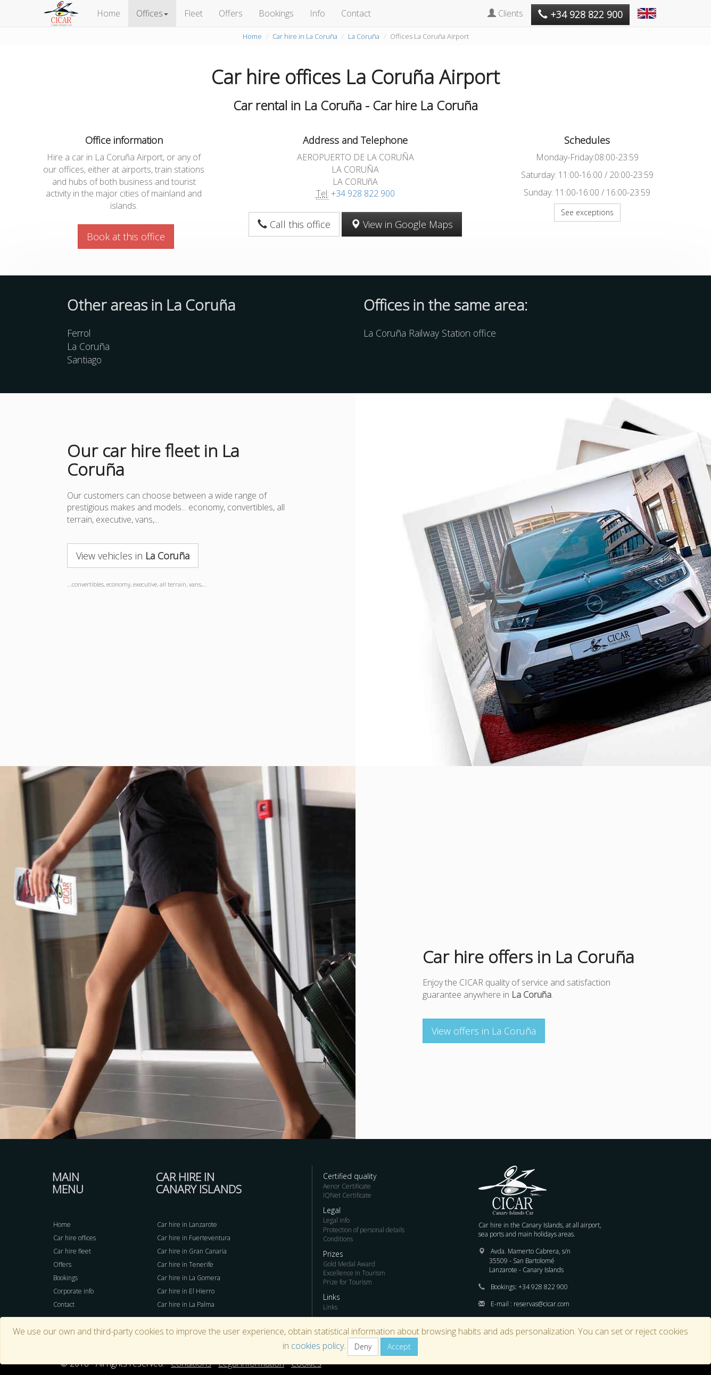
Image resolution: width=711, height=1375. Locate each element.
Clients (505, 13)
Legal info (336, 1220)
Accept (399, 1346)
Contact (356, 13)
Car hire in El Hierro (185, 1291)
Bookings (276, 13)
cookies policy (317, 1346)
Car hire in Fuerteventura (193, 1237)
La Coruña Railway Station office (429, 333)
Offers (231, 13)
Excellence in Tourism (354, 1273)
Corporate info (73, 1291)
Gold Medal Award (349, 1263)
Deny (362, 1346)
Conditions (338, 1238)
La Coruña (363, 36)
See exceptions (587, 212)
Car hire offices (74, 1237)
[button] (648, 8)
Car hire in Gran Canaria (192, 1251)
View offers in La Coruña (484, 1030)
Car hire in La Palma (185, 1304)
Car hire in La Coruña (304, 36)
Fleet (193, 13)
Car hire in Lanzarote (187, 1224)
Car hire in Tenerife (185, 1264)
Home (108, 13)
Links (330, 1307)
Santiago (84, 359)
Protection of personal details (363, 1229)
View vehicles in (132, 555)
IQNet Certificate (347, 1195)
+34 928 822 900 (363, 193)
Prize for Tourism (347, 1282)
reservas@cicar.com (541, 1303)
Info (317, 13)
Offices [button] (152, 13)
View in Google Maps (402, 224)
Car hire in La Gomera (188, 1277)
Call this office (294, 224)
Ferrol (79, 333)
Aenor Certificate (347, 1186)
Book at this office (126, 236)
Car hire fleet (72, 1251)
